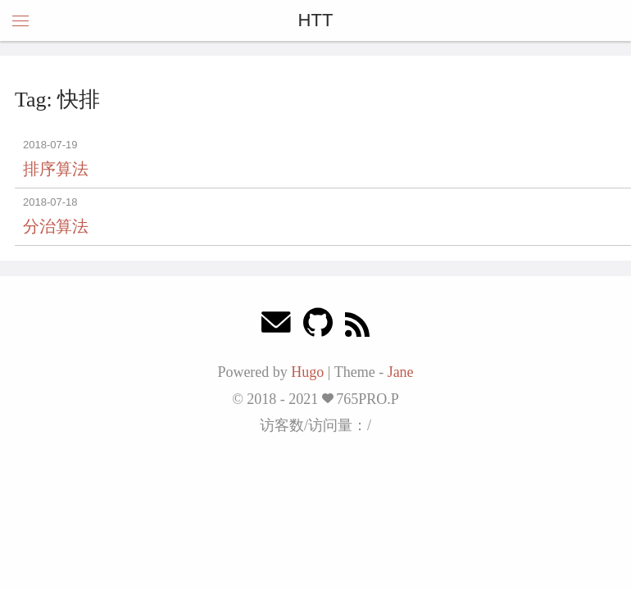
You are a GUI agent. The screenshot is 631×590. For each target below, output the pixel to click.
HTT (316, 20)
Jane (401, 372)
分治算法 (56, 226)
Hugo (307, 372)
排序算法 (56, 169)
